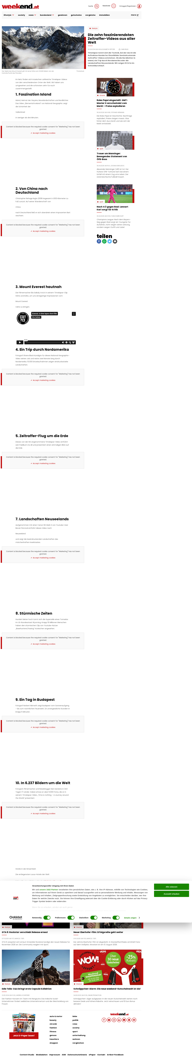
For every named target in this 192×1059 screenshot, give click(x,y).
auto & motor (56, 1016)
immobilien (104, 15)
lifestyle (9, 15)
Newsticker (109, 6)
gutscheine (76, 15)
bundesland (47, 15)
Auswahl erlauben (171, 1030)
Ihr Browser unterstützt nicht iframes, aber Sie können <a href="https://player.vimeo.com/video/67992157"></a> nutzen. (46, 328)
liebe (74, 1016)
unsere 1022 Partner (48, 1026)
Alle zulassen (171, 1023)
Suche (93, 6)
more (135, 15)
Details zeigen (130, 1054)
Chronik (102, 95)
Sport (101, 149)
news (32, 15)
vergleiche (90, 15)
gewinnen (62, 15)
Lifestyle (94, 28)
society (21, 15)
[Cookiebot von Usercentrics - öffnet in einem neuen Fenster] (16, 1054)
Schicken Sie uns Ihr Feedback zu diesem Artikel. (39, 882)
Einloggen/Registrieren (130, 6)
